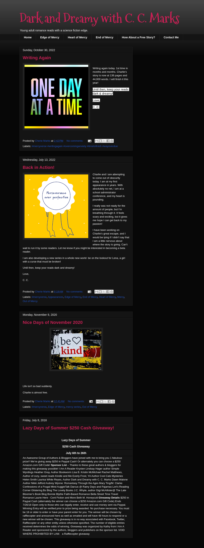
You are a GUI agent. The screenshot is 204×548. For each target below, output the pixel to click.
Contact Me (171, 37)
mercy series (73, 406)
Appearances (55, 296)
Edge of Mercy (49, 37)
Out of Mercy (30, 301)
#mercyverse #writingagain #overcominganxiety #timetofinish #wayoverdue (75, 146)
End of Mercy (104, 37)
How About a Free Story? (138, 37)
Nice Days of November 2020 (53, 322)
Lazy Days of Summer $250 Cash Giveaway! (68, 427)
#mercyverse (39, 296)
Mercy (120, 296)
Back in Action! (38, 167)
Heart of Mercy (77, 37)
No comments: (75, 140)
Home (28, 37)
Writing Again (37, 57)
